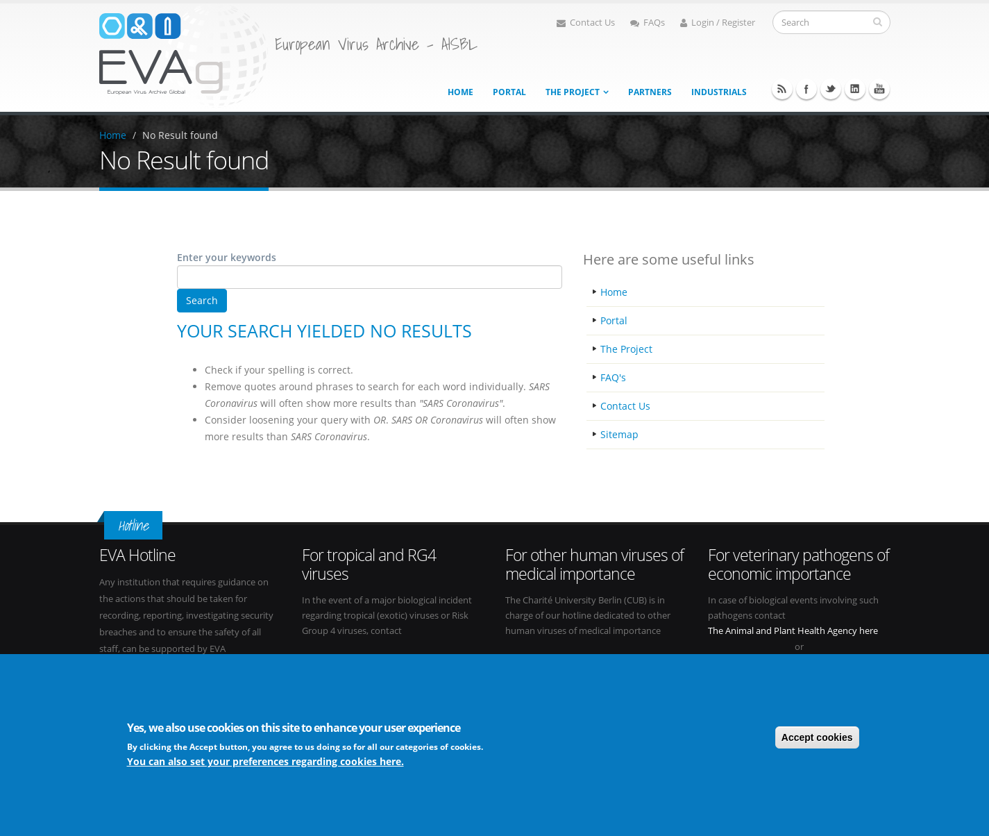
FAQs (647, 22)
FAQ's (613, 377)
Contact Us (586, 22)
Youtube (879, 88)
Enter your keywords (226, 257)
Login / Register (717, 22)
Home (460, 92)
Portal (509, 92)
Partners (650, 92)
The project (573, 92)
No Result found (180, 135)
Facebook (806, 88)
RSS (782, 88)
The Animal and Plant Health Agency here (793, 631)
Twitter (830, 88)
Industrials (719, 92)
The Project (626, 349)
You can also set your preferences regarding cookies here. (265, 763)
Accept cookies (817, 738)
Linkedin (855, 88)
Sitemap (619, 434)
